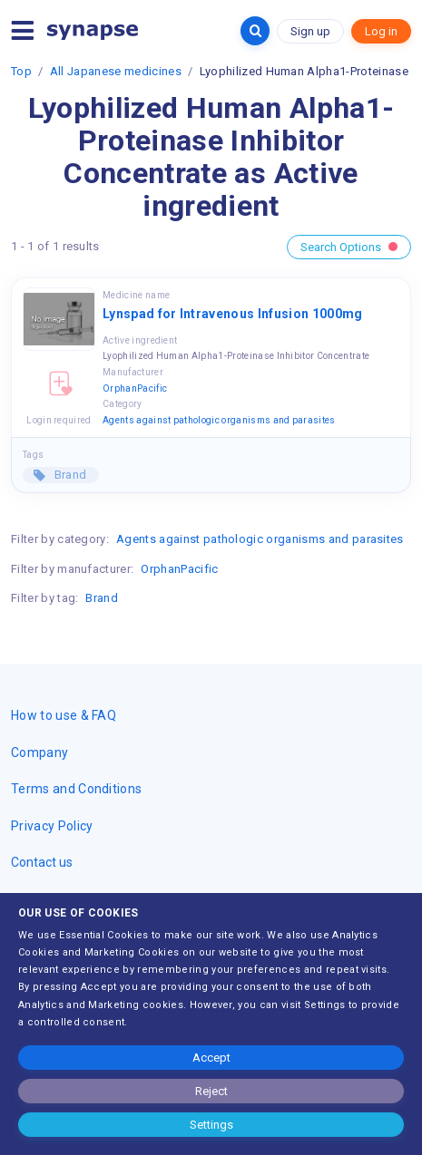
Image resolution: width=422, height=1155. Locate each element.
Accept (211, 1057)
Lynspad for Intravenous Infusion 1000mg (232, 313)
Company (39, 752)
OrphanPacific (135, 388)
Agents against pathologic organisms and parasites (219, 420)
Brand (68, 474)
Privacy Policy (52, 826)
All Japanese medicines (116, 71)
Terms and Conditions (76, 788)
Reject (211, 1091)
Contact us (42, 862)
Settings (211, 1124)
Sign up (310, 31)
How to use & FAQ (63, 715)
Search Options (348, 247)
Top (21, 71)
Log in (381, 31)
